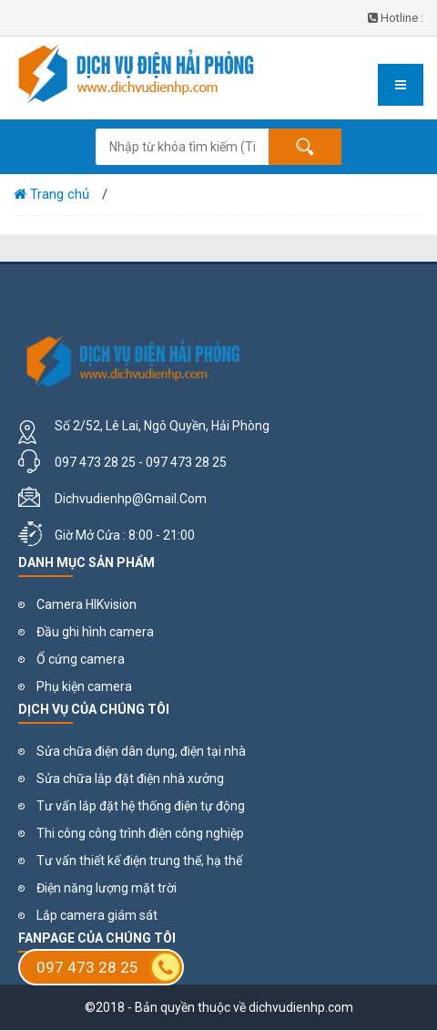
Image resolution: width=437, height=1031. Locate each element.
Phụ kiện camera (84, 686)
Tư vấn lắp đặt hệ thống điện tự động (140, 806)
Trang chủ (51, 194)
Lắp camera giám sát (97, 915)
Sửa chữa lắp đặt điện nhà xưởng (130, 778)
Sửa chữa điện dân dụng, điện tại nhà (141, 751)
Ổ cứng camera (80, 659)
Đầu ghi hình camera (95, 631)
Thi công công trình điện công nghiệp (140, 833)
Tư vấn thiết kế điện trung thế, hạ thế (139, 860)
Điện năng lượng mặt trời (106, 888)
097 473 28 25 (109, 967)
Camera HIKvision (86, 604)
